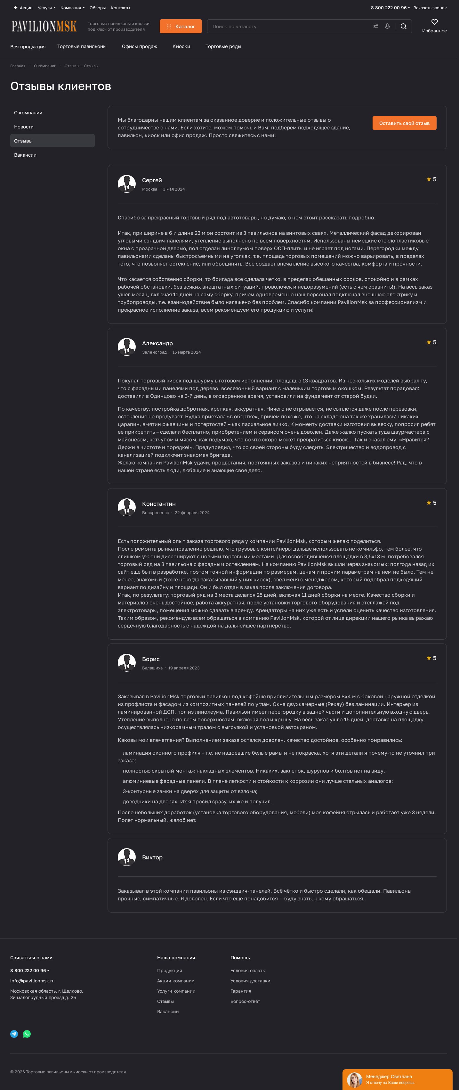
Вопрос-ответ (245, 1001)
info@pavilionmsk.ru (32, 980)
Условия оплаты (248, 970)
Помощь (240, 957)
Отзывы (23, 140)
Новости (24, 126)
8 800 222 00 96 (389, 7)
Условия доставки (250, 980)
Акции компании (176, 980)
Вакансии (25, 155)
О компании (28, 112)
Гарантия (240, 991)
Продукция (169, 970)
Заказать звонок (430, 7)
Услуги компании (176, 991)
